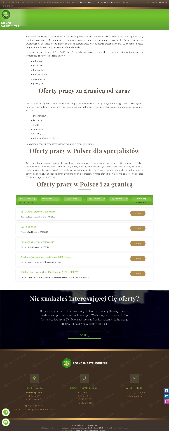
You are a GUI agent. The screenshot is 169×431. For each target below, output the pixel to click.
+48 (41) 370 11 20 (84, 392)
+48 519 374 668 (84, 402)
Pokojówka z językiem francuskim (37, 242)
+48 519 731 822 (84, 399)
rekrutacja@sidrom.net (104, 2)
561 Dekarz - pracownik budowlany (38, 212)
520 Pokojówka (28, 227)
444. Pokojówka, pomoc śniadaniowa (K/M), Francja (46, 257)
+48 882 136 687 (85, 2)
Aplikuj (138, 213)
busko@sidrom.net (135, 396)
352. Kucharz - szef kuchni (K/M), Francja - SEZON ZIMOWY (50, 272)
